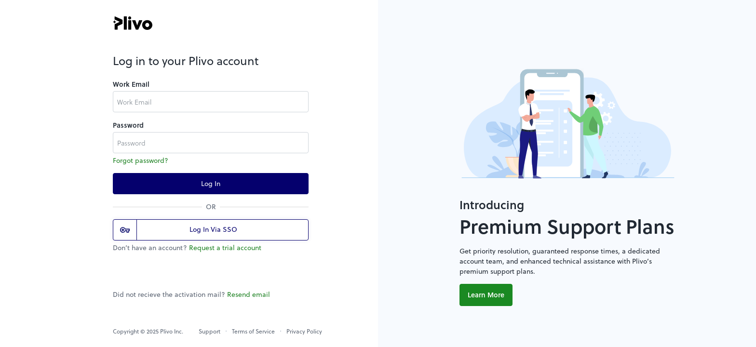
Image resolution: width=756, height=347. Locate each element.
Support (209, 331)
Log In (210, 183)
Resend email (248, 294)
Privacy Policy (304, 331)
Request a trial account (225, 247)
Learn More (486, 295)
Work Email (131, 84)
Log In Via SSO (178, 230)
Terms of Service (253, 331)
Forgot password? (140, 160)
